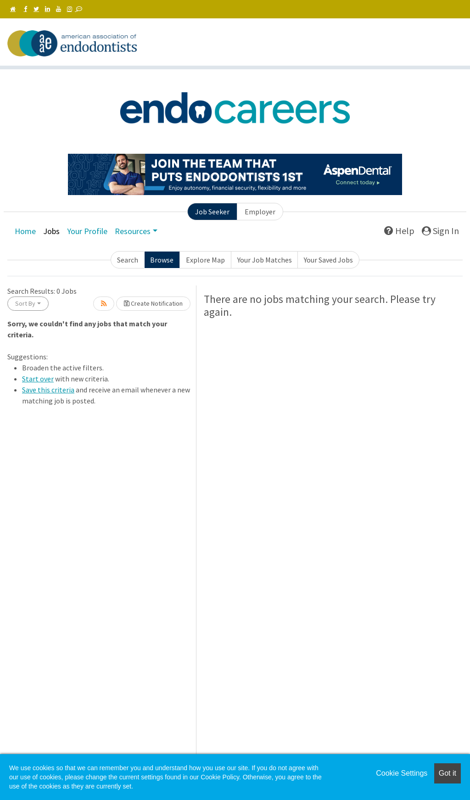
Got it (447, 773)
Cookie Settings (401, 773)
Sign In (440, 230)
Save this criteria (48, 389)
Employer (260, 211)
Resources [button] (133, 231)
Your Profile (87, 231)
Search (127, 259)
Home (25, 231)
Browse (161, 259)
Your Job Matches (264, 259)
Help (399, 230)
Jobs (51, 231)
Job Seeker (212, 211)
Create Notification (153, 303)
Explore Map (205, 259)
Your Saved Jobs (328, 259)
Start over (38, 378)
